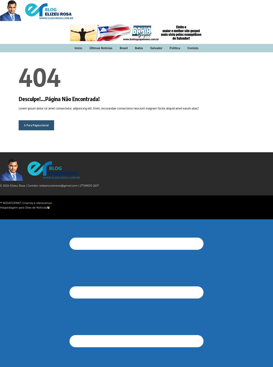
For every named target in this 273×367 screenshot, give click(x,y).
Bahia (139, 48)
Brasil (124, 48)
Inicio (78, 48)
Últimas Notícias (101, 48)
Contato (192, 48)
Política (175, 48)
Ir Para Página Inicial (36, 125)
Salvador (156, 48)
